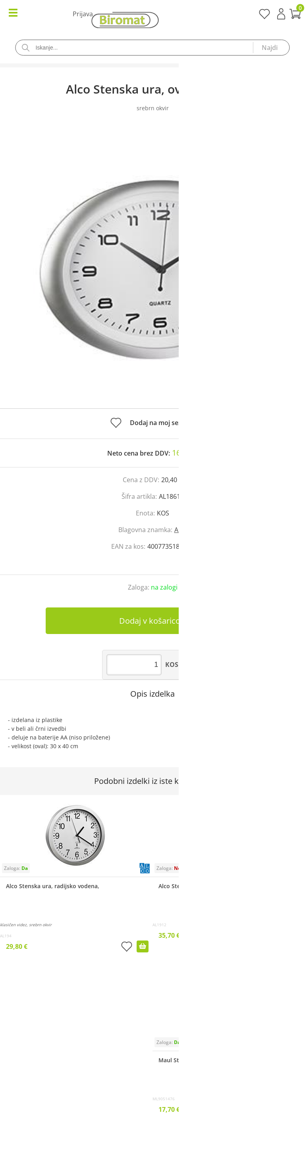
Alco (180, 529)
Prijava (281, 14)
